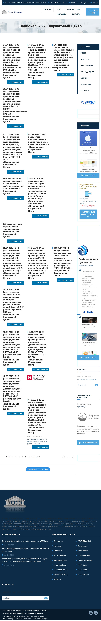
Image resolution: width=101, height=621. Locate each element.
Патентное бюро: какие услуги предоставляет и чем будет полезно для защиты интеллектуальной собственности (24, 560)
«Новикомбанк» (60, 565)
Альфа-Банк (86, 84)
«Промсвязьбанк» (85, 560)
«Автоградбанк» (60, 560)
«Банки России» (73, 9)
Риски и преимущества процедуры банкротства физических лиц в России (25, 550)
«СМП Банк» (82, 565)
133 (38, 457)
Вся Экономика (88, 358)
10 (32, 457)
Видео (58, 9)
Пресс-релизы (87, 66)
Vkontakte (91, 613)
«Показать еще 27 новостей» (38, 469)
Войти (95, 2)
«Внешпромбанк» (61, 570)
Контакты (76, 14)
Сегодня (47, 9)
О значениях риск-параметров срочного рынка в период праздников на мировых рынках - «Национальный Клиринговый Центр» (38, 143)
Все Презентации (88, 443)
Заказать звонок (93, 12)
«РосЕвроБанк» (84, 555)
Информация (60, 14)
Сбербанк (85, 78)
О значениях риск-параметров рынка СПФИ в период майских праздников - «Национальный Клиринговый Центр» (13, 186)
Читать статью (15, 82)
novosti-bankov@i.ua (79, 2)
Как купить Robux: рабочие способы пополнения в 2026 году (25, 541)
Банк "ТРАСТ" (86, 91)
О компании (58, 541)
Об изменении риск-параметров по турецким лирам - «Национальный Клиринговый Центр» (13, 230)
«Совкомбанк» (83, 575)
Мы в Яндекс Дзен (88, 206)
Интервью (85, 59)
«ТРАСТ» (57, 579)
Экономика (82, 546)
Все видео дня (87, 72)
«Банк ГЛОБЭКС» (61, 575)
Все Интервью (88, 175)
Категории (85, 47)
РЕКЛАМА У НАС (84, 541)
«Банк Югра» (83, 570)
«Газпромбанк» (60, 555)
